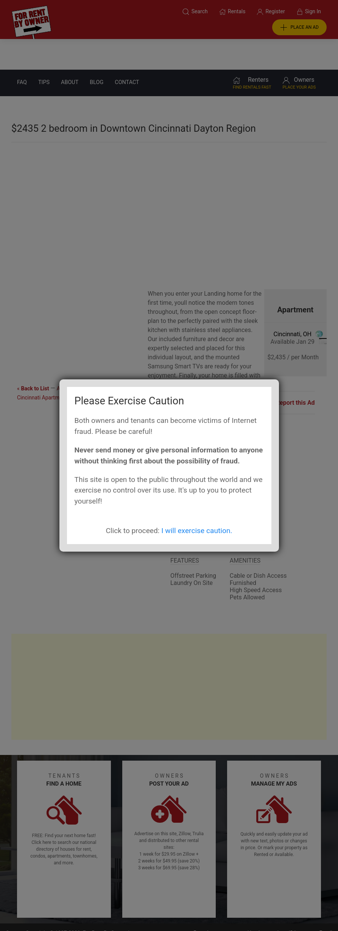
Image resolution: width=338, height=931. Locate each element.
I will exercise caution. (196, 530)
